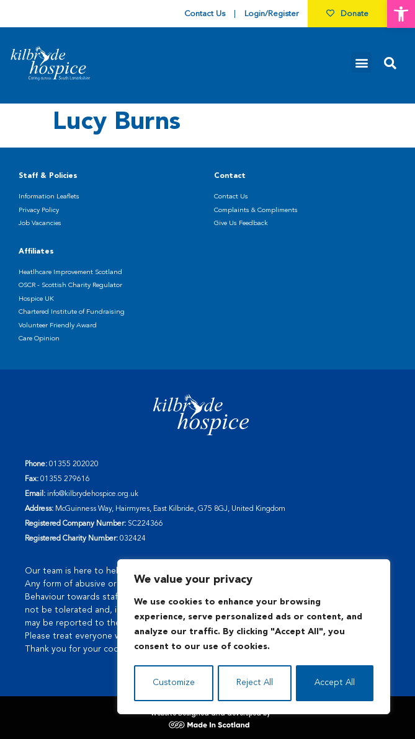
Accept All (334, 683)
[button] (401, 14)
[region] (253, 637)
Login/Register (271, 14)
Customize (173, 683)
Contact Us (204, 14)
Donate (347, 14)
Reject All (254, 683)
